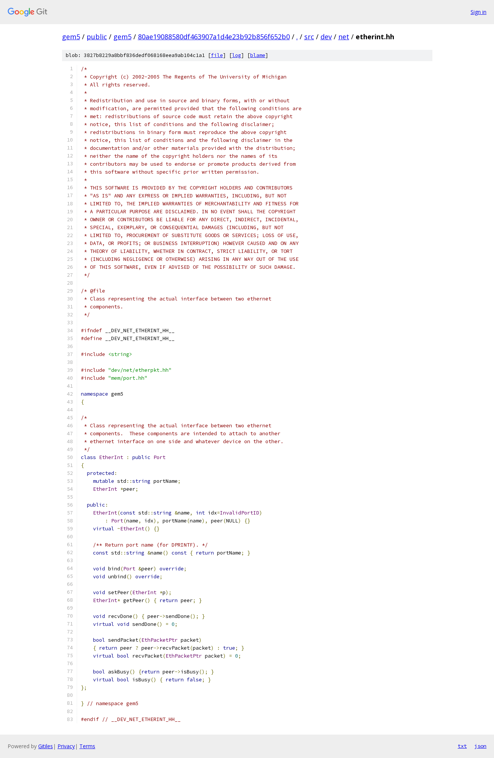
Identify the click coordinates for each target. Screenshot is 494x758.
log (236, 55)
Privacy (66, 746)
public (97, 36)
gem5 (71, 36)
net (343, 36)
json (480, 746)
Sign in (478, 11)
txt (462, 746)
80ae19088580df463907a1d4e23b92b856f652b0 (214, 36)
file (217, 55)
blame (257, 55)
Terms (87, 746)
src (309, 36)
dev (326, 36)
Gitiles (45, 746)
